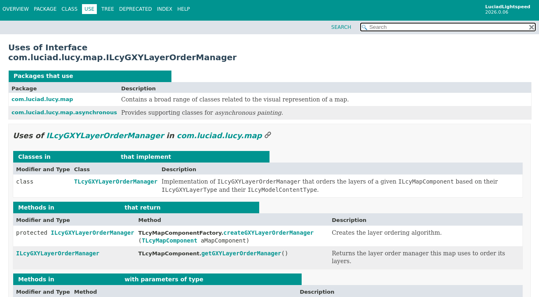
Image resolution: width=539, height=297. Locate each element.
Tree (107, 9)
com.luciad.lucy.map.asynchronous (64, 112)
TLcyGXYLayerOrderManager (115, 181)
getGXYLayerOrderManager (241, 253)
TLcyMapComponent (169, 240)
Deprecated (135, 9)
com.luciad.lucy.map (42, 99)
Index (165, 9)
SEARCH (341, 27)
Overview (15, 9)
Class (69, 9)
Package (45, 9)
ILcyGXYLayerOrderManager (120, 76)
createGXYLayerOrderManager (268, 232)
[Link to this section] (268, 135)
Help (183, 9)
